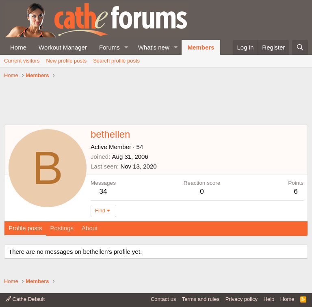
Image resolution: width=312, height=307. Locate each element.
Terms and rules (200, 299)
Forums (109, 47)
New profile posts (66, 61)
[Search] (300, 47)
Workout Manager (63, 47)
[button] (126, 47)
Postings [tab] (62, 228)
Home (18, 47)
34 (103, 191)
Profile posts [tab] (25, 228)
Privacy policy (241, 299)
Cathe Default (25, 299)
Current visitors (21, 61)
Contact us (163, 299)
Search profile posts (116, 61)
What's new (153, 47)
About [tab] (90, 228)
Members (201, 47)
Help (269, 299)
